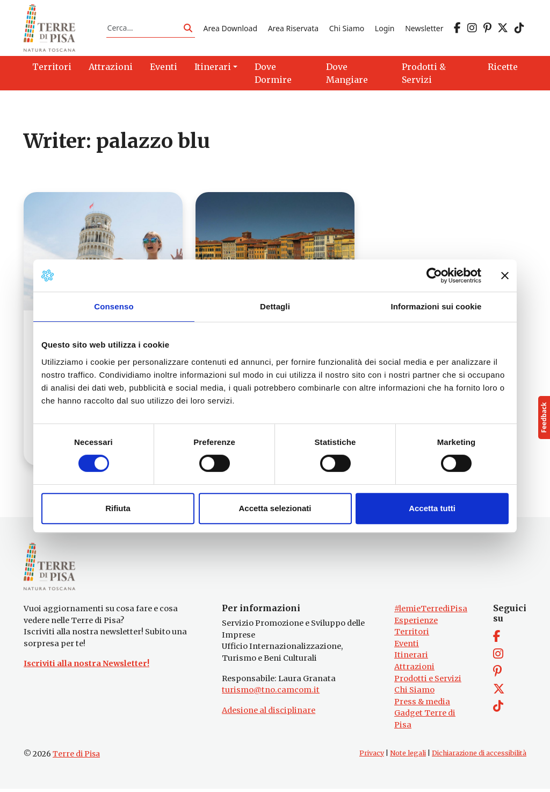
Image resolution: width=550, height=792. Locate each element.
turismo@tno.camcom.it (271, 693)
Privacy (371, 757)
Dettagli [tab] (275, 306)
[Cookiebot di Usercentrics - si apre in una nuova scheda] (434, 275)
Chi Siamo (346, 29)
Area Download (230, 29)
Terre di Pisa (76, 757)
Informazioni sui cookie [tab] (436, 306)
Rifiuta (118, 508)
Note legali (408, 757)
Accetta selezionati (274, 508)
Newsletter (424, 29)
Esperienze (416, 623)
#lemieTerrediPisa (430, 612)
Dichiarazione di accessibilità (479, 757)
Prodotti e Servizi (427, 682)
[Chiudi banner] (505, 275)
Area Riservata (293, 29)
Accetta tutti (432, 508)
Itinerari (411, 658)
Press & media (422, 705)
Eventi (406, 647)
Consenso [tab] (113, 306)
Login (385, 29)
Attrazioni (414, 670)
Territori (411, 635)
